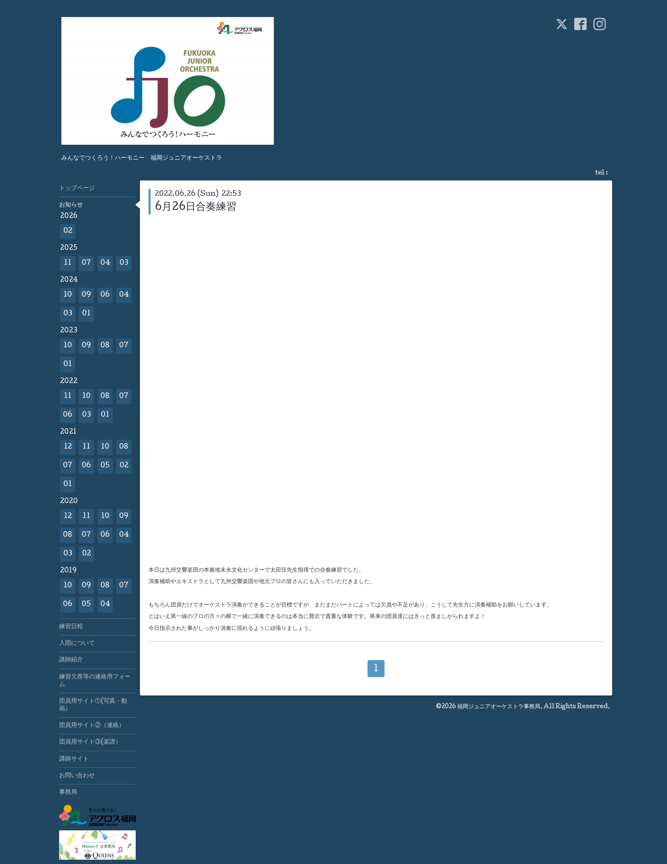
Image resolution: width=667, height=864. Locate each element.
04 (105, 263)
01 (86, 314)
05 (105, 465)
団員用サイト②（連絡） (92, 725)
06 (105, 295)
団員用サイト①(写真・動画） (93, 705)
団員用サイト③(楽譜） (90, 742)
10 (67, 295)
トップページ (77, 188)
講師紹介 (71, 660)
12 (68, 447)
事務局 (68, 792)
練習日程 (71, 627)
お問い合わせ (77, 775)
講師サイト (74, 759)
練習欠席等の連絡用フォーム (95, 681)
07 (86, 263)
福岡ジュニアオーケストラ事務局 (498, 707)
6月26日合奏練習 (196, 207)
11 (67, 263)
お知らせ (71, 205)
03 (124, 263)
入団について (77, 643)
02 (67, 231)
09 (86, 295)
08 (105, 345)
